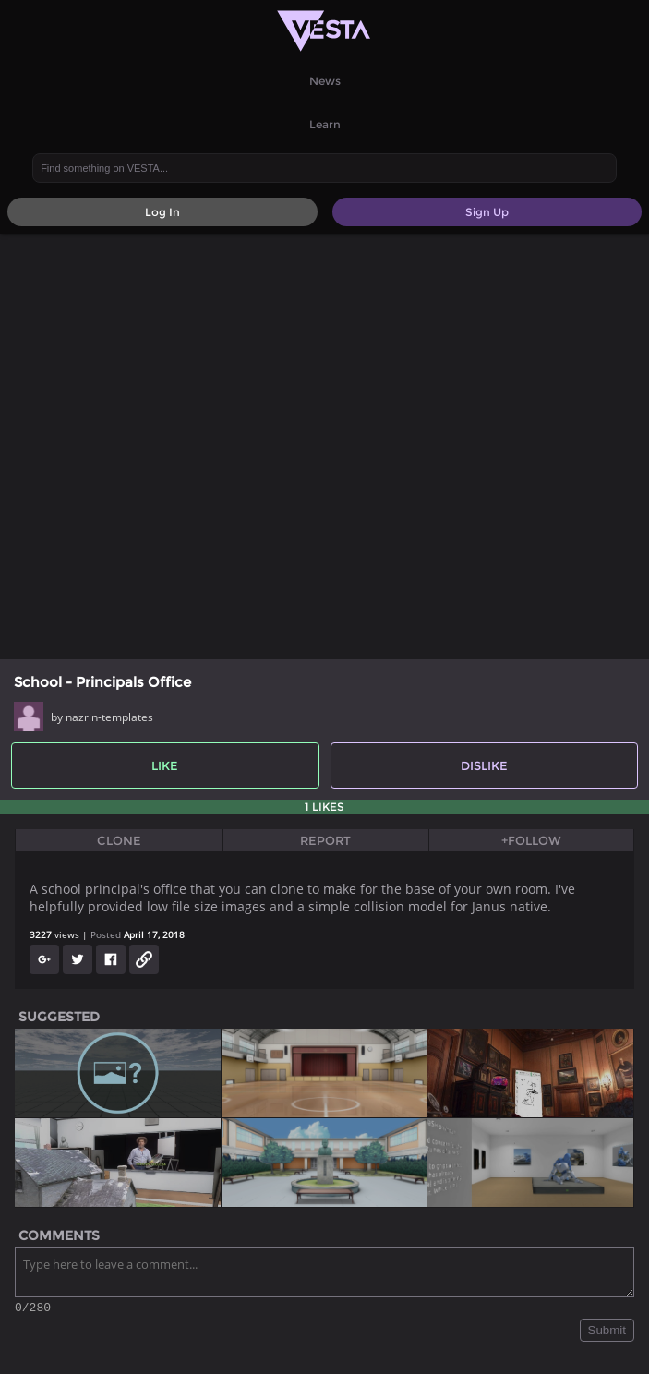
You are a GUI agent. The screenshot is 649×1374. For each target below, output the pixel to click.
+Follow (531, 840)
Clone (119, 840)
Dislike (484, 765)
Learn (325, 124)
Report (325, 840)
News (325, 81)
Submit (607, 1333)
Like (164, 765)
